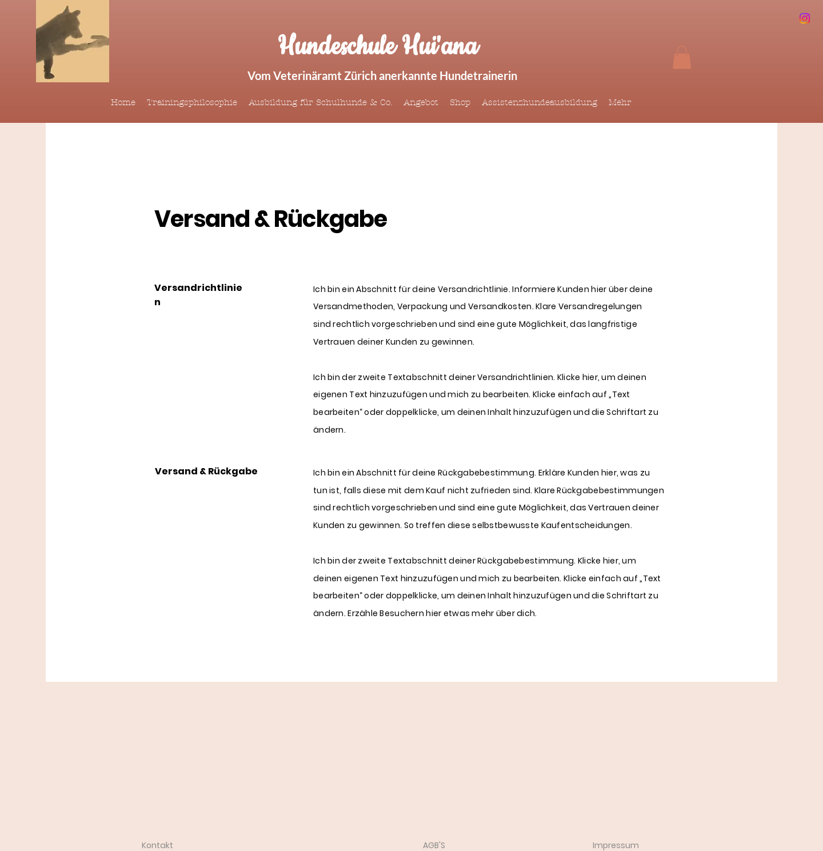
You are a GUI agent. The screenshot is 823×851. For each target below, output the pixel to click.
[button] (682, 57)
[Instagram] (805, 18)
